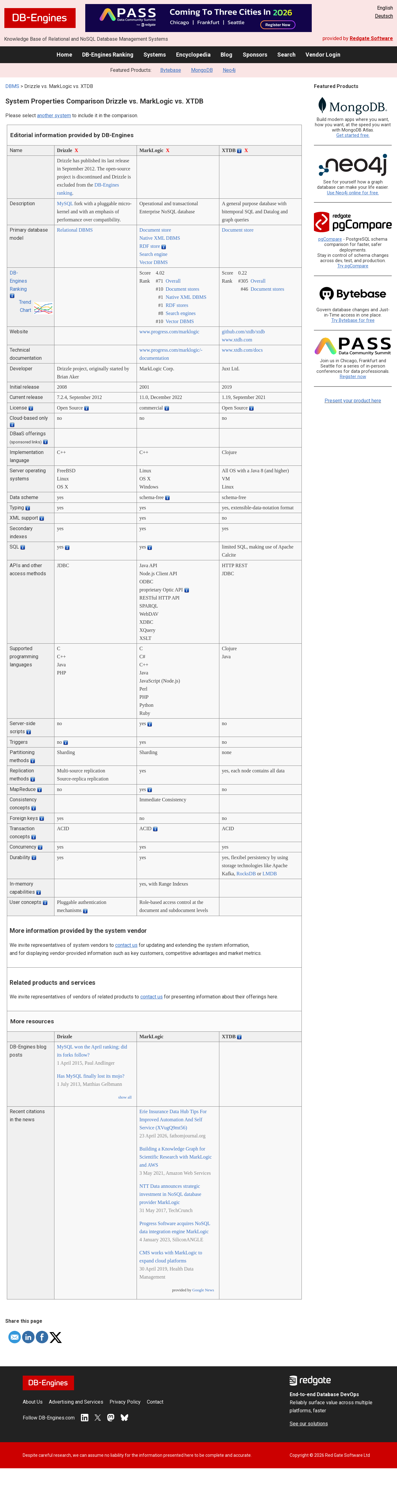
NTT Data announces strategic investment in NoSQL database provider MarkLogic (170, 1194)
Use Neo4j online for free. (353, 193)
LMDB (270, 873)
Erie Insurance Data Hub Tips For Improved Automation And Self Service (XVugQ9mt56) (173, 1119)
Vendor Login (323, 54)
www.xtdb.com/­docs (242, 350)
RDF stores (177, 305)
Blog (226, 54)
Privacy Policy (125, 1402)
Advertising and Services (76, 1402)
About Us (33, 1402)
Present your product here (353, 401)
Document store (155, 230)
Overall (173, 281)
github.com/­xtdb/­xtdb (243, 331)
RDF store (149, 246)
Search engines (180, 313)
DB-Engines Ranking (107, 54)
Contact (155, 1402)
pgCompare (330, 239)
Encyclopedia (193, 54)
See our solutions (309, 1424)
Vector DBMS (153, 262)
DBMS (12, 86)
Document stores (182, 289)
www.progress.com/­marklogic (169, 331)
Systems (154, 54)
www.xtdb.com (237, 339)
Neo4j (229, 70)
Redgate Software (371, 38)
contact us (126, 945)
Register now (353, 376)
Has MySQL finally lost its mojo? (90, 1076)
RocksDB (246, 873)
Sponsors (255, 54)
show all (125, 1097)
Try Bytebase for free (353, 320)
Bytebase (170, 70)
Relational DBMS (75, 230)
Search (286, 54)
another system (54, 115)
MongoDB (202, 70)
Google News (203, 1290)
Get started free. (353, 135)
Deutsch (384, 16)
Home (64, 54)
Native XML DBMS (159, 238)
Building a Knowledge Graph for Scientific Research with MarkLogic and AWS (175, 1157)
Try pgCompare (352, 266)
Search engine (153, 254)
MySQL (65, 203)
